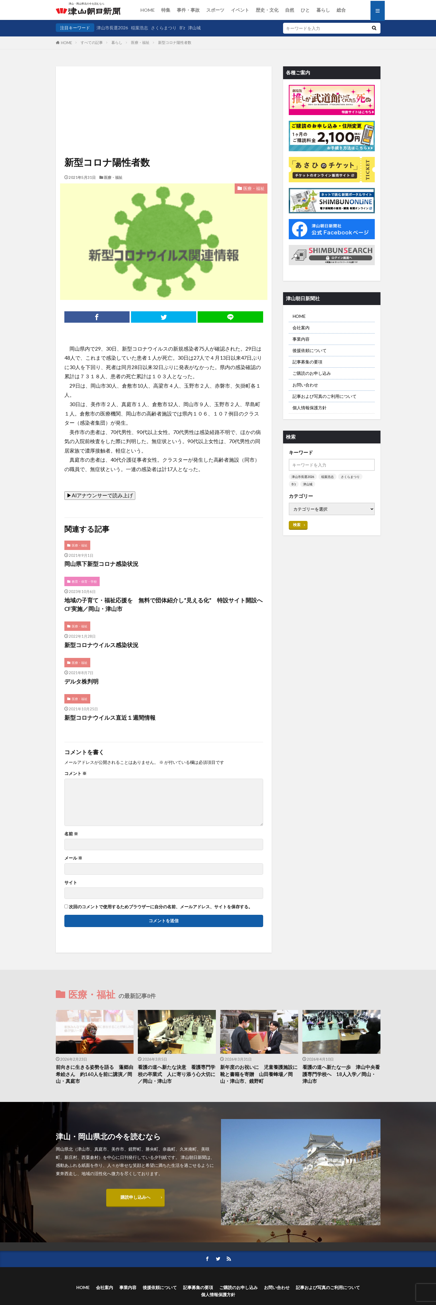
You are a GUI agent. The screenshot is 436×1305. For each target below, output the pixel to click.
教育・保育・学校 (84, 581)
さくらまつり (164, 27)
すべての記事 (92, 42)
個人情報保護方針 (309, 407)
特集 (165, 10)
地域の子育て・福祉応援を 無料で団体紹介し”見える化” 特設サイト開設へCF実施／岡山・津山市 (163, 604)
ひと (305, 10)
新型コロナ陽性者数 (174, 42)
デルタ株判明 (81, 681)
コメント (75, 773)
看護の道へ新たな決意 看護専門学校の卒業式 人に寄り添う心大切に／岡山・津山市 (176, 1074)
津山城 (194, 27)
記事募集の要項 (307, 361)
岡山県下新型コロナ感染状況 (101, 563)
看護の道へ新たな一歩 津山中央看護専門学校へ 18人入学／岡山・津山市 (341, 1074)
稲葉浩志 (139, 27)
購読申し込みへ (135, 1197)
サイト (70, 882)
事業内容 (301, 338)
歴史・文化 (267, 10)
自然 (289, 10)
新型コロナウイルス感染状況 (101, 644)
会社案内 (301, 327)
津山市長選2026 (112, 27)
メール (73, 858)
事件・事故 (188, 10)
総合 (341, 10)
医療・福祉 (140, 42)
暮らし (323, 10)
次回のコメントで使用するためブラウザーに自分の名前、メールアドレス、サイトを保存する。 (161, 907)
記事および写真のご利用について (324, 396)
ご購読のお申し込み (311, 373)
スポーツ (215, 10)
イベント (240, 10)
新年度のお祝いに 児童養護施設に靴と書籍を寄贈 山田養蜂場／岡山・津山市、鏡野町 (259, 1074)
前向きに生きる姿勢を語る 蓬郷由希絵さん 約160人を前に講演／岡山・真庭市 (94, 1074)
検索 (296, 524)
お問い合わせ (305, 384)
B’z (182, 27)
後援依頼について (309, 350)
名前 (71, 834)
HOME (147, 10)
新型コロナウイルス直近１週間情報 (109, 717)
